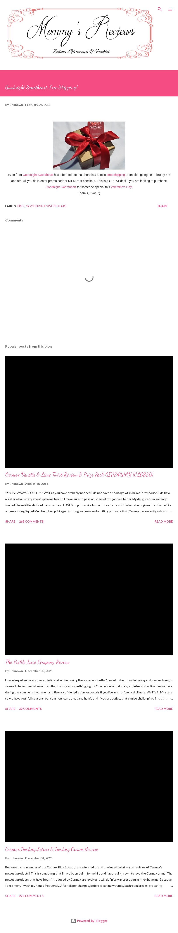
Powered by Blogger (89, 921)
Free (20, 206)
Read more (164, 521)
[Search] (159, 7)
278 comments (31, 896)
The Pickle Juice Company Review (37, 662)
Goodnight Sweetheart (46, 206)
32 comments (30, 708)
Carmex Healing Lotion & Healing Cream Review (51, 849)
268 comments (31, 521)
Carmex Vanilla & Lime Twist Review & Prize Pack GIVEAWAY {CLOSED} (79, 475)
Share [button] (162, 206)
